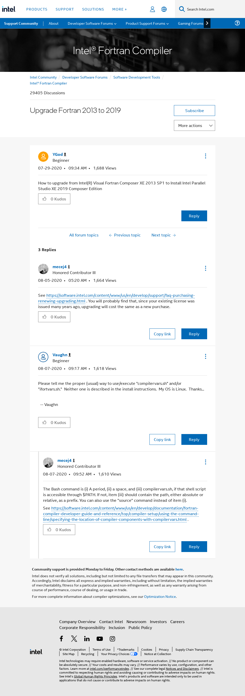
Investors (158, 621)
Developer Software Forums (85, 77)
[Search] (182, 9)
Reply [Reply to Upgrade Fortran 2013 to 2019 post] (194, 216)
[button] (205, 156)
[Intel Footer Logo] (36, 651)
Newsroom (136, 621)
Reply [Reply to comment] (194, 334)
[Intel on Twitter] (74, 639)
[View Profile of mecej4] (61, 267)
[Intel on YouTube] (99, 639)
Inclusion (117, 627)
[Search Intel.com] (215, 9)
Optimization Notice (160, 596)
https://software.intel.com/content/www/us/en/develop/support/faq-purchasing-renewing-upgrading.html (116, 298)
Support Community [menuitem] (21, 23)
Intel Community (43, 77)
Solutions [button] (93, 9)
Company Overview (77, 621)
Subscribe (194, 110)
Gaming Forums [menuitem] (191, 23)
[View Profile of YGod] (59, 154)
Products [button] (36, 9)
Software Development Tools (136, 77)
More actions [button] (190, 125)
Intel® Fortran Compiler (48, 83)
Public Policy (140, 627)
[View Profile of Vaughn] (62, 355)
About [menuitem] (53, 23)
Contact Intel (111, 621)
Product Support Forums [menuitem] (145, 23)
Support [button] (65, 9)
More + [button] (119, 9)
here (179, 569)
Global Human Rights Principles (95, 676)
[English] (164, 9)
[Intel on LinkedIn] (87, 639)
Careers (177, 621)
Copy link (162, 334)
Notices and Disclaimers (182, 668)
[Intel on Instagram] (112, 639)
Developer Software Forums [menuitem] (90, 23)
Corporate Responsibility (82, 627)
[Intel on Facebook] (61, 639)
